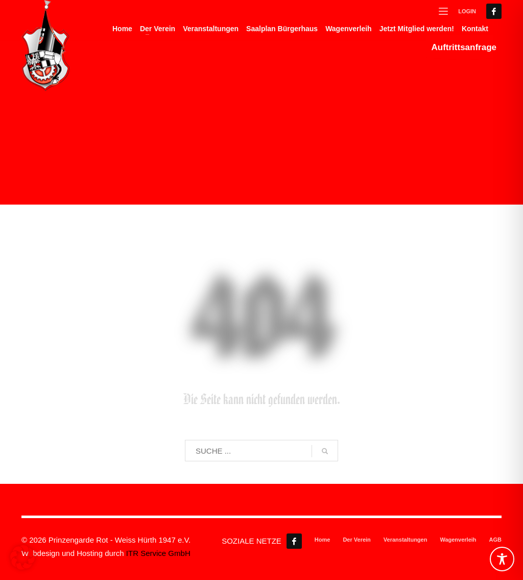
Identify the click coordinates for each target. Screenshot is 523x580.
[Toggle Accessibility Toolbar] (502, 559)
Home (322, 540)
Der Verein (356, 540)
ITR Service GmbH (158, 553)
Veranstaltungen (405, 540)
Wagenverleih (458, 540)
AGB (495, 540)
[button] (22, 557)
